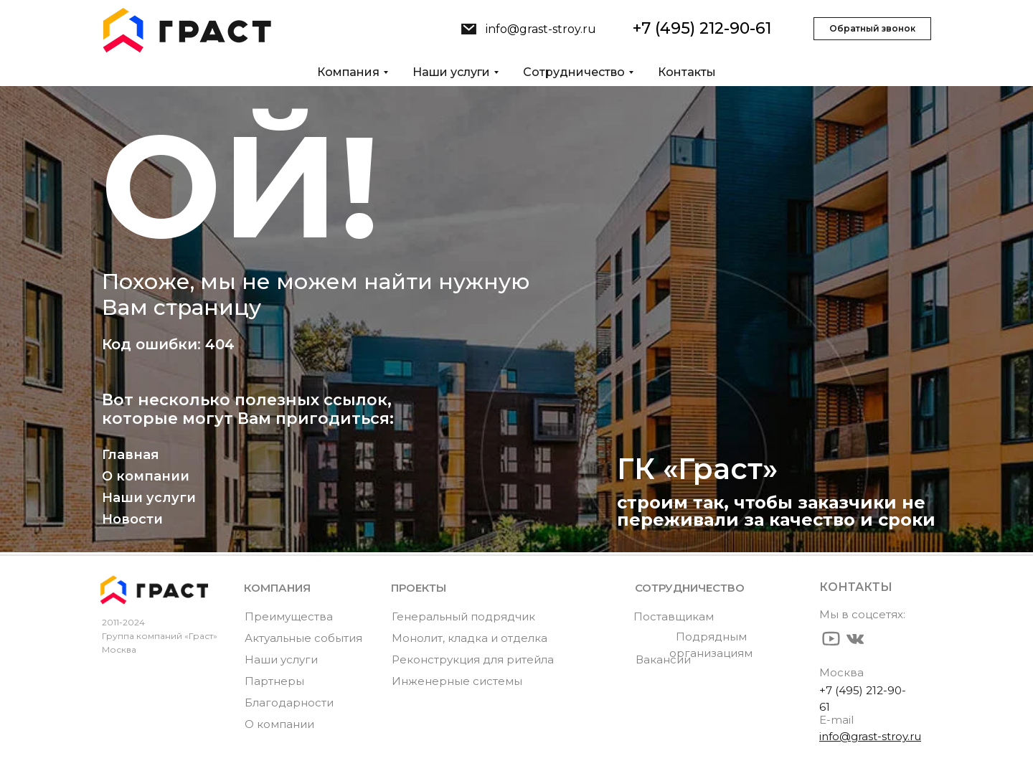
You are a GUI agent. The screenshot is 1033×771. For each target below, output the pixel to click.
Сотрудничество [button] (574, 72)
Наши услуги (149, 498)
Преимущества (289, 616)
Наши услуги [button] (451, 72)
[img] (469, 29)
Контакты (687, 72)
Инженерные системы (457, 681)
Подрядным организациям (711, 645)
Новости (132, 519)
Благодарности (289, 702)
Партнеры (274, 681)
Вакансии (663, 659)
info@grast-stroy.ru (541, 29)
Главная (130, 455)
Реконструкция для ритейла (473, 659)
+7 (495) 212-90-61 (702, 28)
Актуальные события (303, 638)
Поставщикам (673, 616)
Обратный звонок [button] (872, 28)
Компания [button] (348, 72)
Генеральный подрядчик (463, 616)
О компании (145, 476)
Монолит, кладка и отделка (469, 638)
